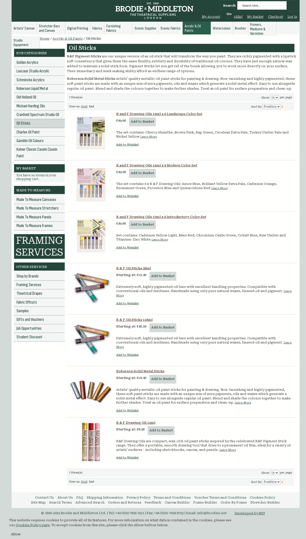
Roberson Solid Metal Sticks (140, 371)
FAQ (79, 497)
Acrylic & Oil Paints (68, 38)
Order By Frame (234, 502)
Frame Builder (205, 502)
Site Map (38, 502)
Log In (292, 16)
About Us (65, 497)
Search (229, 5)
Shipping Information (105, 497)
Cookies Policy (262, 497)
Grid (84, 106)
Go (229, 14)
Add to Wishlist (127, 144)
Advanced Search (90, 502)
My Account (211, 16)
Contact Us (44, 497)
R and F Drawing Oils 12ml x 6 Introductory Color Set (161, 217)
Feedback (153, 502)
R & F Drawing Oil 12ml (135, 423)
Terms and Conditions (172, 497)
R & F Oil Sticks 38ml (133, 268)
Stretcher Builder (265, 502)
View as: (74, 106)
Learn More (148, 136)
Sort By (256, 106)
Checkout (275, 16)
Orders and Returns (124, 502)
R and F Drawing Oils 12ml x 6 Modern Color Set (156, 165)
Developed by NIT (250, 513)
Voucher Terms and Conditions (220, 497)
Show (265, 97)
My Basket (255, 16)
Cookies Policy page (33, 525)
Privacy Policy (138, 497)
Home (44, 38)
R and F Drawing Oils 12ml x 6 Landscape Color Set (159, 114)
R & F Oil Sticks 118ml (134, 320)
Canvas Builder (177, 502)
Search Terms (60, 502)
